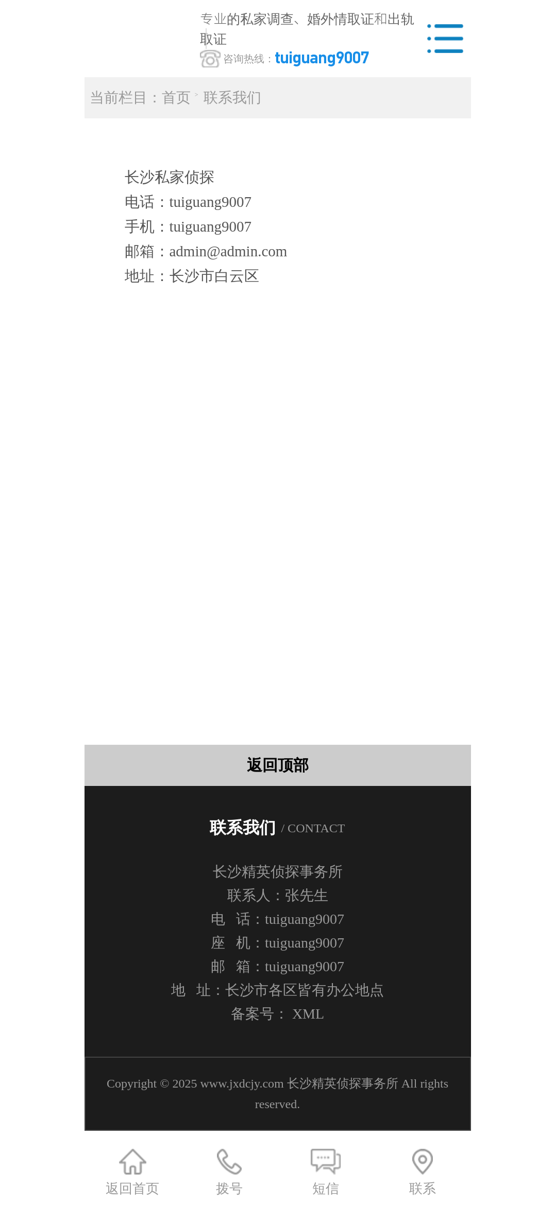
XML (308, 1014)
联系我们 (232, 98)
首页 (176, 98)
